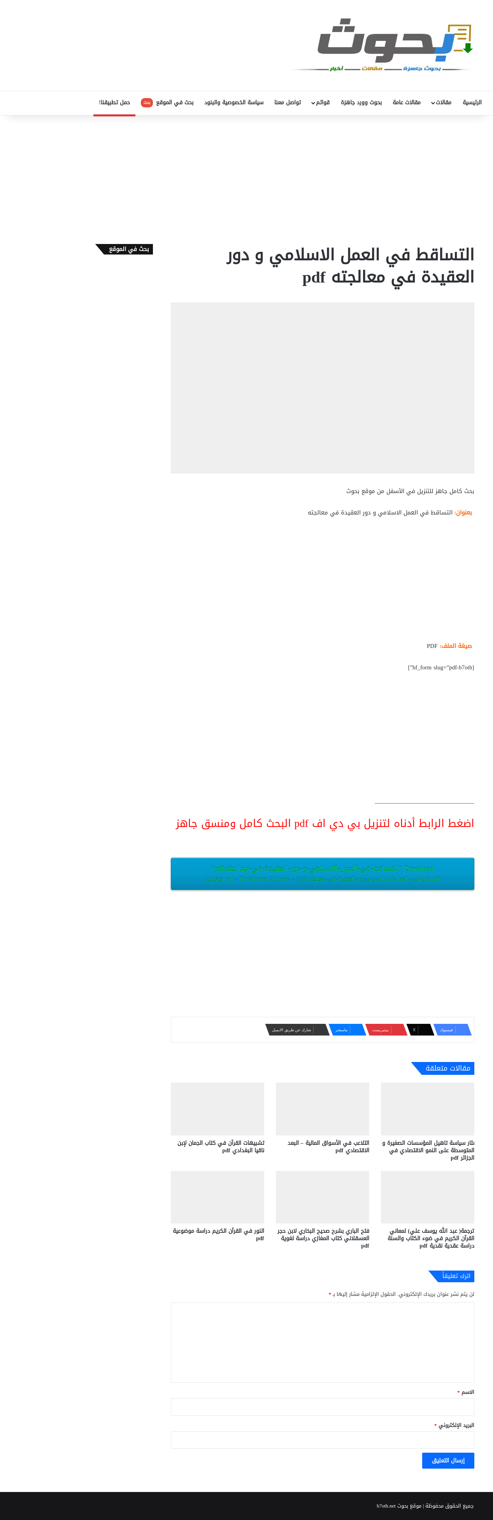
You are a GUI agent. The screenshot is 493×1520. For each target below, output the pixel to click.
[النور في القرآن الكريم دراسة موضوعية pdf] (217, 1197)
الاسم (465, 1392)
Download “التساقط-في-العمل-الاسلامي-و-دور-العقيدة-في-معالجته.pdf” (322, 873)
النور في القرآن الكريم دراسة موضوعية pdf (218, 1235)
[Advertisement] (246, 177)
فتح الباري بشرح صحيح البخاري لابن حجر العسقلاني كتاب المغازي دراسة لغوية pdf (323, 1238)
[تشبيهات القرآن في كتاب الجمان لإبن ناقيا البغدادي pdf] (217, 1109)
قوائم (323, 102)
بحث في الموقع (167, 102)
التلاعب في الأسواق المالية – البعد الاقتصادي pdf (328, 1147)
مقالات (443, 102)
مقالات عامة (407, 102)
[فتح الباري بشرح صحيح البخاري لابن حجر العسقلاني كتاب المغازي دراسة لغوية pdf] (322, 1197)
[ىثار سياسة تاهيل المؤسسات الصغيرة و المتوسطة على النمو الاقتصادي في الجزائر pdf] (427, 1109)
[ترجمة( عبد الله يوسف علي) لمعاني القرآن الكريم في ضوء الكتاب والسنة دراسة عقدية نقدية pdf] (427, 1197)
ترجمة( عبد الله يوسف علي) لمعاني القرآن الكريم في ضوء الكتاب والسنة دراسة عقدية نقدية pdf (431, 1238)
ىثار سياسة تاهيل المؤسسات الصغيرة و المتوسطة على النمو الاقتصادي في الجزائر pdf (428, 1150)
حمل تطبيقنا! (114, 102)
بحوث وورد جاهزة (361, 102)
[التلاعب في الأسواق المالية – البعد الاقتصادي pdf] (322, 1109)
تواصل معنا (287, 102)
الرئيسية (472, 102)
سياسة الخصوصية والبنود (233, 102)
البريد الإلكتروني (454, 1425)
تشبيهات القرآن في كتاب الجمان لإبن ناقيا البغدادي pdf (220, 1147)
